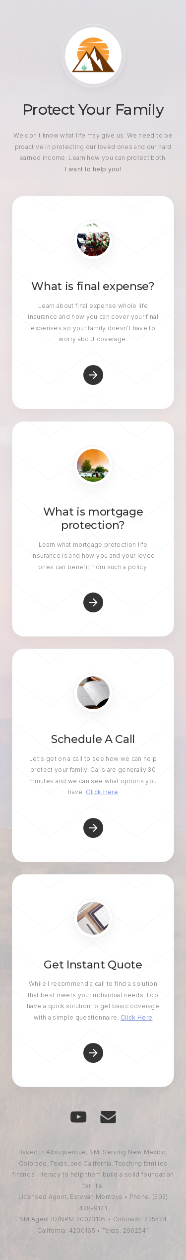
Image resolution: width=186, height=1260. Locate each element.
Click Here (102, 792)
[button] (93, 375)
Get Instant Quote (93, 964)
